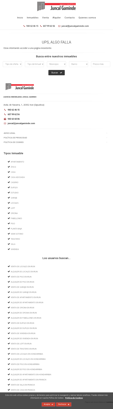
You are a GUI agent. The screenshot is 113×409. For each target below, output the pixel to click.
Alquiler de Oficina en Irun (24, 312)
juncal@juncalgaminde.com (73, 26)
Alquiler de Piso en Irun (22, 282)
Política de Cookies (14, 142)
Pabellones (16, 218)
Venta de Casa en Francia (23, 390)
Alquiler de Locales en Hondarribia (28, 359)
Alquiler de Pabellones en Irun (26, 318)
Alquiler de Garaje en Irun (23, 292)
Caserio (14, 182)
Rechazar (63, 404)
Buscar (56, 72)
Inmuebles (33, 17)
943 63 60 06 (12, 119)
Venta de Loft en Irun (21, 343)
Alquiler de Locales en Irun (24, 271)
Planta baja (16, 228)
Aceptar (48, 404)
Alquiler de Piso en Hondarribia (26, 369)
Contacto (70, 17)
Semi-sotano (17, 233)
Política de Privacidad (15, 138)
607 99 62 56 (47, 26)
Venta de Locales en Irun (23, 266)
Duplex (14, 187)
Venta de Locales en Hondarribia (27, 354)
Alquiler (57, 17)
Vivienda (15, 249)
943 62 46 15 (31, 26)
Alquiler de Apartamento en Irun (27, 302)
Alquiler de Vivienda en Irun (24, 338)
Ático (13, 167)
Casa (13, 172)
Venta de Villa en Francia (23, 384)
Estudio (15, 192)
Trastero (15, 239)
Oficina (14, 213)
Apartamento (17, 161)
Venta (45, 17)
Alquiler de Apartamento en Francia (28, 379)
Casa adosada (18, 177)
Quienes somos (87, 17)
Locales (15, 203)
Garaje (14, 197)
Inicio (20, 17)
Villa (13, 244)
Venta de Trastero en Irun (23, 348)
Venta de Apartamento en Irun (26, 297)
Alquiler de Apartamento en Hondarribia (31, 374)
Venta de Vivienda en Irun (23, 333)
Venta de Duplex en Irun (22, 323)
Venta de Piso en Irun (21, 276)
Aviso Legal (9, 133)
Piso (13, 223)
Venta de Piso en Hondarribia (25, 364)
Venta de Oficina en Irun (22, 307)
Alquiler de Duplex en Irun (24, 328)
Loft (13, 208)
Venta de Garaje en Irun (22, 287)
